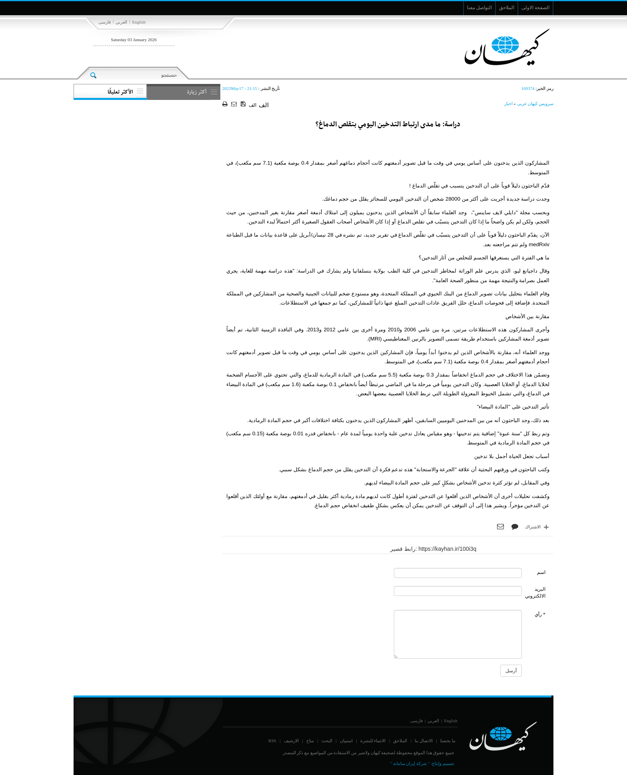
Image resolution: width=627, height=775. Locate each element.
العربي (121, 22)
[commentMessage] (458, 634)
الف (252, 105)
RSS (272, 740)
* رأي (540, 614)
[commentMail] (458, 591)
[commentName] (458, 573)
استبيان (346, 740)
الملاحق (400, 740)
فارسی (104, 22)
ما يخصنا (447, 740)
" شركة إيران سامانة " (409, 763)
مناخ (310, 740)
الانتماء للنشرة (373, 740)
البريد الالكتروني (535, 592)
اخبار (508, 103)
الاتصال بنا (424, 740)
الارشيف (291, 740)
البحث (326, 740)
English (139, 22)
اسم (541, 572)
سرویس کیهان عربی (535, 103)
